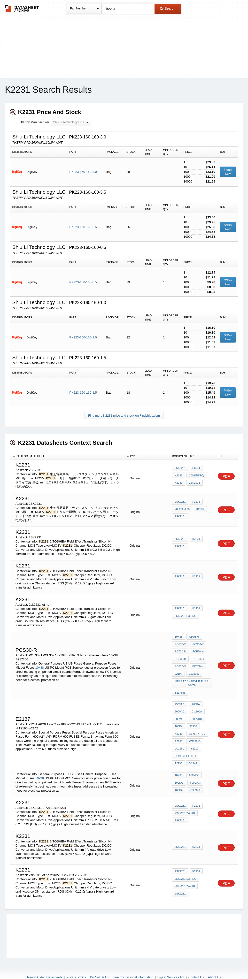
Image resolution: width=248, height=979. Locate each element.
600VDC (193, 761)
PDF (226, 476)
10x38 (39, 664)
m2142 (179, 749)
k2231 (199, 509)
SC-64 (195, 469)
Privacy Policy (76, 962)
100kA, (179, 768)
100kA (179, 716)
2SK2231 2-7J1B (185, 798)
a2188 (178, 729)
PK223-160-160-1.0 (83, 337)
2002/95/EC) (195, 475)
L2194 (178, 669)
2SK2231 (180, 469)
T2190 (205, 743)
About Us (214, 962)
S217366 (180, 686)
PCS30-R (197, 643)
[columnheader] (67, 456)
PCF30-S (180, 662)
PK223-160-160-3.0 (83, 172)
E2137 (192, 716)
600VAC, (180, 710)
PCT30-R (180, 649)
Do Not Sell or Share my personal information (121, 962)
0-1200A (196, 703)
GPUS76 (193, 636)
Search (167, 8)
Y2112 (194, 736)
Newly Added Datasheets (44, 962)
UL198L (179, 736)
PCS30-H (180, 656)
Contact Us (196, 962)
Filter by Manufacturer (33, 122)
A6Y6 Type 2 (196, 723)
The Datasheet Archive (22, 8)
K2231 (178, 475)
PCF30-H (197, 649)
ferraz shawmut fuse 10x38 (192, 677)
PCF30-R (180, 643)
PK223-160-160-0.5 (83, 282)
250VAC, (180, 697)
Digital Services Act (170, 962)
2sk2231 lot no (185, 615)
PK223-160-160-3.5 (83, 227)
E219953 (193, 669)
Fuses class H (185, 743)
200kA (195, 697)
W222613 (194, 729)
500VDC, (196, 710)
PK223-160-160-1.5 (83, 392)
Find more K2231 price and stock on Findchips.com (124, 415)
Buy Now (228, 171)
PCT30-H (197, 656)
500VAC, (180, 703)
